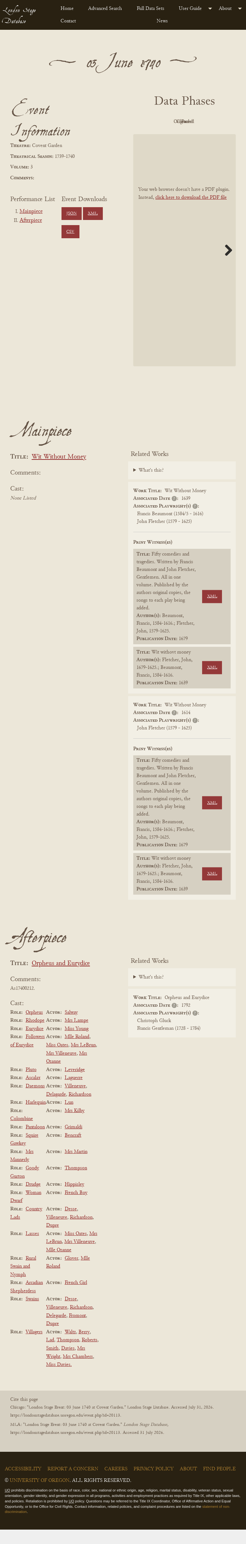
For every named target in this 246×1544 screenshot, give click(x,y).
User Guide (190, 8)
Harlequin (36, 1116)
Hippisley (74, 1198)
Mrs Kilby (75, 1125)
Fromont (77, 1330)
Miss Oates (57, 1059)
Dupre (52, 1239)
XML (93, 213)
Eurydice (35, 1043)
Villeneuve (75, 1100)
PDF (165, 121)
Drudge (33, 1198)
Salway (71, 1026)
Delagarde (56, 1108)
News (162, 21)
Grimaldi (73, 1141)
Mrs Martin (76, 1166)
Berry (84, 1346)
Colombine (21, 1133)
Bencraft (73, 1149)
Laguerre (74, 1092)
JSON (71, 213)
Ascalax (33, 1092)
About (225, 8)
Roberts (89, 1354)
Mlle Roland (77, 1051)
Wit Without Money (59, 471)
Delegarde (56, 1330)
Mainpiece (31, 212)
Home (67, 8)
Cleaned (165, 136)
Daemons (35, 1100)
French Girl (76, 1297)
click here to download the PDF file (191, 212)
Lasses (32, 1248)
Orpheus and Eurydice (61, 978)
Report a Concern (72, 1483)
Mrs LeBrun (83, 1059)
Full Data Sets (150, 8)
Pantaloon (35, 1141)
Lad (50, 1354)
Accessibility (23, 1483)
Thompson (76, 1182)
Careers (115, 1483)
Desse (71, 1223)
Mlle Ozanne (58, 1264)
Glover (71, 1272)
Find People (219, 1483)
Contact (68, 21)
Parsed (200, 136)
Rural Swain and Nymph (23, 1281)
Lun (69, 1116)
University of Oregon (40, 1495)
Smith (52, 1362)
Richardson (80, 1108)
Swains (32, 1313)
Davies (68, 1362)
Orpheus (34, 1026)
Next (226, 264)
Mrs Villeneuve (61, 1067)
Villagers (34, 1346)
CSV (70, 232)
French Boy (76, 1207)
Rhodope (35, 1034)
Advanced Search (105, 8)
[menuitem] (69, 9)
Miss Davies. (59, 1379)
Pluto (31, 1084)
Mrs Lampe (76, 1034)
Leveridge (75, 1084)
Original (201, 121)
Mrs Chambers (78, 1371)
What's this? (151, 485)
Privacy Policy (154, 1483)
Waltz (70, 1346)
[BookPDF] (184, 264)
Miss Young (76, 1043)
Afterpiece (31, 220)
